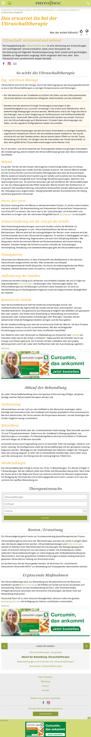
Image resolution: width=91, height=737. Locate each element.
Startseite (6, 10)
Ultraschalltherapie (67, 10)
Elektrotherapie (74, 543)
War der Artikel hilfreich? (64, 32)
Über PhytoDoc (45, 676)
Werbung (45, 681)
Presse (45, 685)
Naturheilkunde (22, 10)
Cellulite (75, 334)
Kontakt (45, 690)
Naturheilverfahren (43, 10)
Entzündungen (26, 283)
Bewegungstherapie (11, 601)
